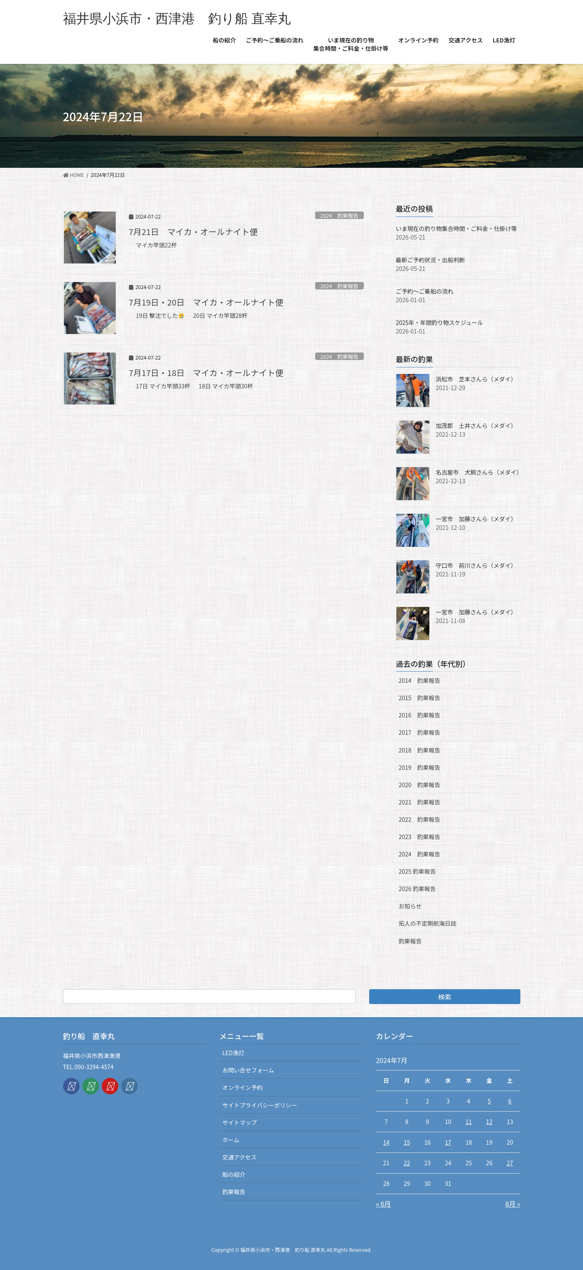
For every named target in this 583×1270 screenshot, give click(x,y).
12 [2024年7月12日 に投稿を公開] (489, 1121)
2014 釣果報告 (419, 680)
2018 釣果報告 (419, 750)
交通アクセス (239, 1157)
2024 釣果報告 (339, 215)
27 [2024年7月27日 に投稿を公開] (510, 1163)
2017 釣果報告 (419, 732)
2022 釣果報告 (419, 819)
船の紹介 (233, 1174)
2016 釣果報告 (419, 715)
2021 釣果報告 (419, 802)
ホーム (230, 1140)
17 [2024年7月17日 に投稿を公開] (448, 1142)
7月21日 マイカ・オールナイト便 (193, 232)
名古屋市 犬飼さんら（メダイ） (479, 472)
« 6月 (383, 1204)
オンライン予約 (242, 1087)
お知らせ (410, 906)
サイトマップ (239, 1122)
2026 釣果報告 (417, 888)
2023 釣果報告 (419, 837)
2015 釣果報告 (419, 698)
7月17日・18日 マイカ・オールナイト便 (206, 373)
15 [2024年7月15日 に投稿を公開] (407, 1142)
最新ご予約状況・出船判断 (430, 260)
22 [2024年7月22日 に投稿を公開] (407, 1163)
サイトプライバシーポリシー (259, 1105)
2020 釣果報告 (419, 785)
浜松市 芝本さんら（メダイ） (476, 379)
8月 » (512, 1204)
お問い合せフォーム (248, 1070)
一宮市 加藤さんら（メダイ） (476, 519)
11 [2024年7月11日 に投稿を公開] (469, 1121)
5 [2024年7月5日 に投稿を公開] (489, 1101)
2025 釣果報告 (417, 871)
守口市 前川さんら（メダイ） (476, 565)
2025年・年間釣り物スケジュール (439, 322)
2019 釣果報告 (419, 767)
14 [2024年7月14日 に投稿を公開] (386, 1142)
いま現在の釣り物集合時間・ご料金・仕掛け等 (456, 228)
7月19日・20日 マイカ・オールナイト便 (206, 302)
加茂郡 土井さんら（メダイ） (476, 425)
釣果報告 (410, 941)
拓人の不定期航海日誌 (428, 923)
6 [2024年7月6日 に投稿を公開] (510, 1101)
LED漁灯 (233, 1053)
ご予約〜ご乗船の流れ (425, 291)
